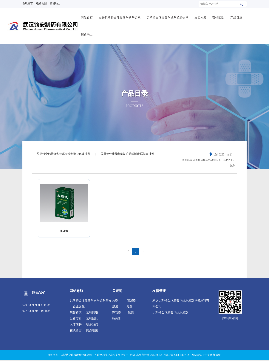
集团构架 (201, 16)
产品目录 (237, 16)
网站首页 (88, 16)
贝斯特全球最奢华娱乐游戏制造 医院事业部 (130, 152)
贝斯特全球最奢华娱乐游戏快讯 (168, 16)
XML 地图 (134, 356)
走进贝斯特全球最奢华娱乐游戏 (120, 16)
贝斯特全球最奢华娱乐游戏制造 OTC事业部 (64, 152)
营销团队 (219, 16)
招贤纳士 (88, 33)
